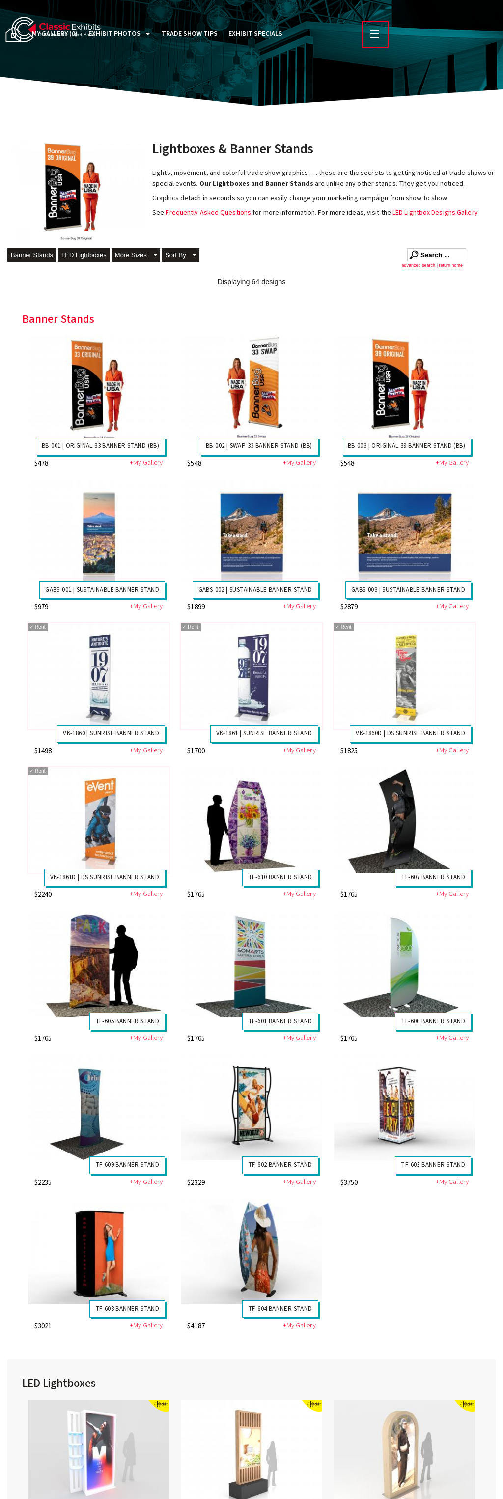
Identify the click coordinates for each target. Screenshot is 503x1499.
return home (451, 265)
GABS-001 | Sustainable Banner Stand (102, 589)
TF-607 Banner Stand (433, 877)
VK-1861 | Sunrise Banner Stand (264, 733)
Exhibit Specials (255, 34)
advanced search (419, 265)
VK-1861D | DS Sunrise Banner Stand (105, 877)
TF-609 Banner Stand (127, 1164)
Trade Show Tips (190, 34)
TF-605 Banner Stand (127, 1021)
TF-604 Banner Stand (280, 1308)
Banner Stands (32, 255)
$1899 (196, 607)
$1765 (196, 895)
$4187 (196, 1326)
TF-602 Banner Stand (280, 1164)
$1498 (43, 751)
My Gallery (55, 34)
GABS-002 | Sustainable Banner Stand (255, 589)
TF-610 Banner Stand (280, 877)
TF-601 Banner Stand (280, 1021)
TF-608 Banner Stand (127, 1308)
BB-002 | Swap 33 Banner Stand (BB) (259, 445)
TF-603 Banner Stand (433, 1164)
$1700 (196, 751)
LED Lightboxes (84, 255)
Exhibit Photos (114, 34)
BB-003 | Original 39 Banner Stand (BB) (406, 445)
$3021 (43, 1326)
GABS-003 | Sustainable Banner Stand (408, 589)
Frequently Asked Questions (209, 213)
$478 (41, 464)
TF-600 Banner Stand (433, 1021)
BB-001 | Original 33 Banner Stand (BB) (100, 445)
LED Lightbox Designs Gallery (435, 213)
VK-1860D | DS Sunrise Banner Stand (410, 733)
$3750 (349, 1183)
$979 (41, 607)
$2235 (43, 1183)
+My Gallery (146, 463)
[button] (136, 255)
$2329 (196, 1183)
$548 (194, 464)
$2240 (43, 895)
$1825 (349, 751)
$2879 (349, 607)
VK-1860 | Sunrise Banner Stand (111, 733)
